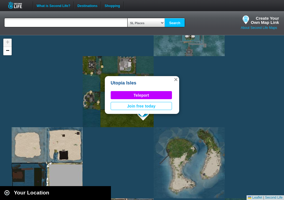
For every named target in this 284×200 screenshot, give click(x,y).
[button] (176, 79)
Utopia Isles (123, 83)
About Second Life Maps (259, 28)
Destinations (87, 5)
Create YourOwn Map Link (265, 20)
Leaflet (255, 197)
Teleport (141, 95)
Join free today (141, 106)
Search (174, 23)
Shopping (112, 5)
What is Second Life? (53, 5)
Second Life (18, 5)
